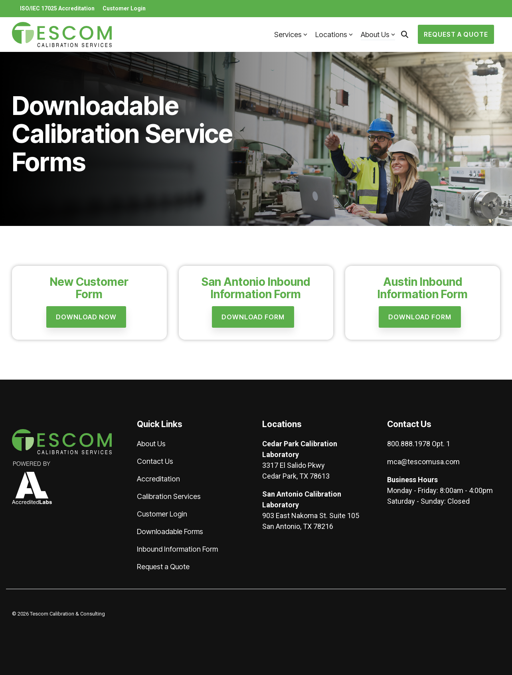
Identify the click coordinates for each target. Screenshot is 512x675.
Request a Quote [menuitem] (163, 566)
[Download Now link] (86, 317)
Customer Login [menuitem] (124, 8)
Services (290, 34)
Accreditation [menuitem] (158, 479)
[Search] (404, 34)
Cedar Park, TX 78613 (296, 476)
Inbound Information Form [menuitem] (177, 549)
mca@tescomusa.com (423, 461)
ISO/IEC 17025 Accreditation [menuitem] (57, 8)
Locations (334, 34)
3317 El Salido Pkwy (293, 465)
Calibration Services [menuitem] (169, 496)
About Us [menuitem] (151, 443)
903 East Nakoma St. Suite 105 (310, 515)
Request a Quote (456, 34)
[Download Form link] (253, 317)
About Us (378, 34)
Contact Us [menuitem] (155, 461)
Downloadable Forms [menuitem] (170, 531)
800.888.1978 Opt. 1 (418, 443)
